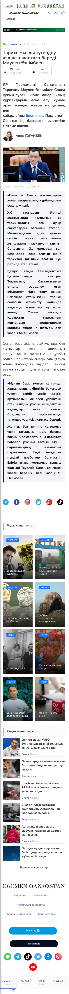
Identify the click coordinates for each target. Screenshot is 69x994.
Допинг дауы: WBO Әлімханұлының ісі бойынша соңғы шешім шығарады (42, 744)
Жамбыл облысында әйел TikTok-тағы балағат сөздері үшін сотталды (42, 787)
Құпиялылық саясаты (31, 905)
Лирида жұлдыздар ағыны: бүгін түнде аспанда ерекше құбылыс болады (42, 852)
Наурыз (58, 982)
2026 (8, 982)
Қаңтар (25, 982)
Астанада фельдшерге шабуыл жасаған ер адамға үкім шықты (41, 831)
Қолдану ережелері (19, 914)
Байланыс (34, 943)
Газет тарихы (40, 895)
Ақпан (41, 982)
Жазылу (33, 931)
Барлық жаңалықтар (34, 867)
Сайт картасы (46, 914)
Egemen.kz (35, 115)
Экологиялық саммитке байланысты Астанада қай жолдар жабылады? (41, 809)
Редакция (20, 895)
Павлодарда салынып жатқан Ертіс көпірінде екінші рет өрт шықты (43, 765)
